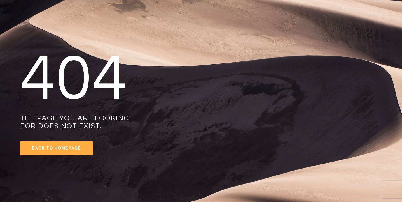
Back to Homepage (56, 148)
